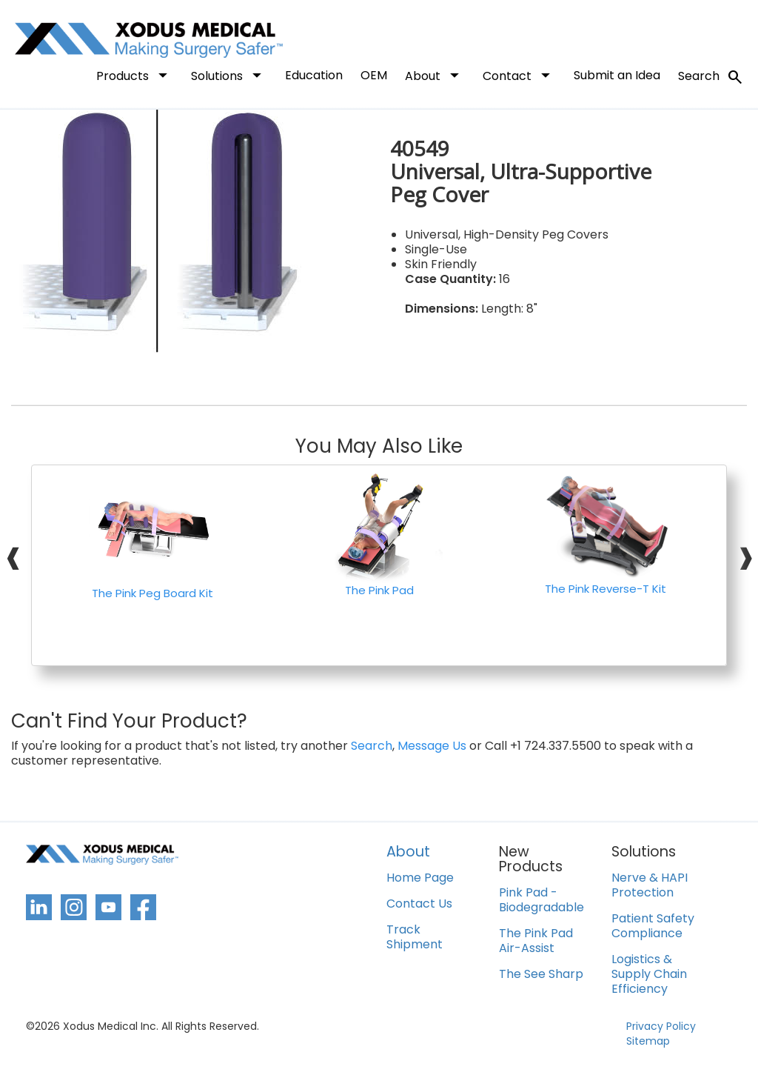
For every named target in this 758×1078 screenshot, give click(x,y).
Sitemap (648, 1041)
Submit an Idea (617, 75)
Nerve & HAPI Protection (649, 886)
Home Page (420, 878)
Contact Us (419, 904)
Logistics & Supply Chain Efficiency (649, 974)
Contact (519, 74)
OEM (373, 75)
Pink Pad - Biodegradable (541, 900)
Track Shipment (414, 937)
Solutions (229, 74)
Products (134, 74)
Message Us (432, 746)
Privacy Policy (661, 1026)
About (435, 74)
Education (314, 75)
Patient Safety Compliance (652, 926)
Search (711, 77)
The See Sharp (541, 974)
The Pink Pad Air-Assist (536, 941)
